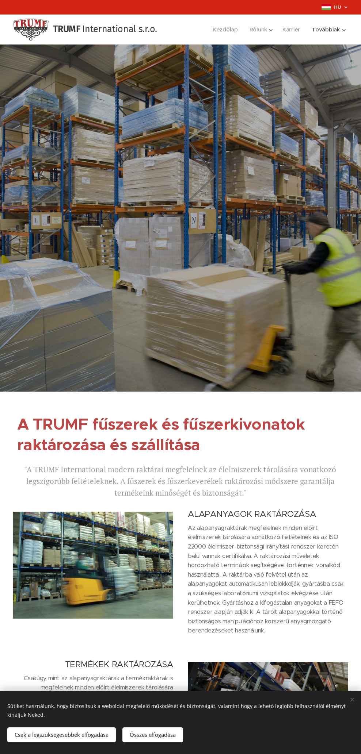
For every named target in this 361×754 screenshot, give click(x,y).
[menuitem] (225, 29)
